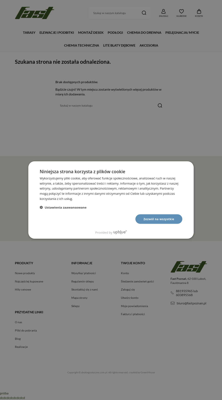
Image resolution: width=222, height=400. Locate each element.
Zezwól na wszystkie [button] (158, 219)
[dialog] (111, 200)
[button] (63, 207)
